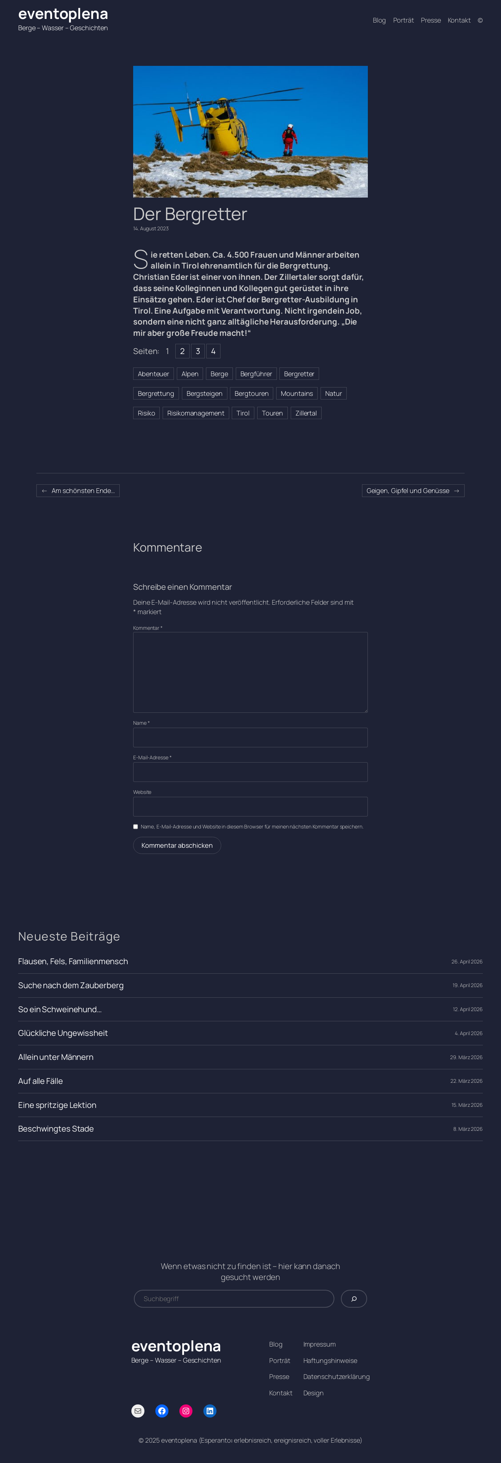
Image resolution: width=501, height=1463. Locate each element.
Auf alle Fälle (40, 1081)
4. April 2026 (469, 1033)
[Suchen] (354, 1299)
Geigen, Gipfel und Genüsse (408, 490)
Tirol (243, 413)
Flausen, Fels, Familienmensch (73, 961)
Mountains (297, 393)
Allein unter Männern (56, 1057)
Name (141, 722)
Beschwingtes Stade (56, 1128)
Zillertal (306, 413)
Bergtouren (252, 393)
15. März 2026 (467, 1104)
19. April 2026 (468, 985)
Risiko (146, 413)
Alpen (190, 373)
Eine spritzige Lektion (57, 1105)
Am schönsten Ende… (83, 490)
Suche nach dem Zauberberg (71, 985)
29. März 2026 (466, 1057)
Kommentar (148, 627)
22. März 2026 (466, 1080)
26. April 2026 (467, 961)
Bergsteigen (205, 393)
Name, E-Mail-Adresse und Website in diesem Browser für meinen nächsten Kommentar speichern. (252, 826)
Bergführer (256, 373)
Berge (219, 373)
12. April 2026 (468, 1009)
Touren (272, 413)
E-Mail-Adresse (152, 757)
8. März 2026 (468, 1128)
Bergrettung (156, 393)
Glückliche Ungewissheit (63, 1033)
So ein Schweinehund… (60, 1009)
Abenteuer (153, 373)
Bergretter (299, 373)
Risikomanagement (195, 413)
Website (142, 791)
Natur (333, 393)
